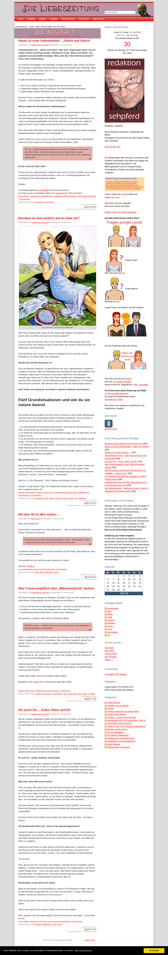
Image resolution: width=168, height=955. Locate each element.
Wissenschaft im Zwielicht (87, 196)
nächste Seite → (91, 940)
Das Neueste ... (111, 657)
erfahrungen (48, 572)
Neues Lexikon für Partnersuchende (120, 212)
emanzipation (57, 694)
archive (110, 708)
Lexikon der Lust (112, 197)
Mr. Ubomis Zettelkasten (118, 735)
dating (51, 498)
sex (75, 498)
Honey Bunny (36, 519)
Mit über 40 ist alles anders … (39, 514)
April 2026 (109, 648)
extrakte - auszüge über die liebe (121, 717)
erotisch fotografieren (116, 714)
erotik (109, 617)
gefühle (42, 19)
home (20, 19)
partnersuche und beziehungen (41, 196)
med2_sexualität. (140, 385)
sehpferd (31, 19)
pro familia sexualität (122, 382)
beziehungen (39, 202)
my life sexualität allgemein (116, 393)
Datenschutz (98, 19)
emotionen (58, 498)
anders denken (24, 196)
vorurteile (91, 694)
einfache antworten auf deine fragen (123, 711)
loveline (128, 379)
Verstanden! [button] (154, 951)
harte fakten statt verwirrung (119, 723)
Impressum (84, 19)
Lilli (123, 273)
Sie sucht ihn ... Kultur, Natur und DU (44, 709)
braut (54, 924)
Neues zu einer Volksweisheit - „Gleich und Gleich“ (54, 40)
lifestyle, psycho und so (45, 492)
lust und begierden (25, 569)
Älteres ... (109, 660)
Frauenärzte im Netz (114, 399)
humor (56, 572)
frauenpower (72, 694)
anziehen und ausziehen (27, 492)
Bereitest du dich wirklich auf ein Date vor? (49, 218)
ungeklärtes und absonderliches (65, 196)
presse (84, 694)
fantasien (111, 623)
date (46, 498)
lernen (65, 498)
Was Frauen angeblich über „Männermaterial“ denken (56, 588)
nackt (109, 629)
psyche (71, 498)
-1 (86, 207)
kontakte (53, 19)
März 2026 (109, 651)
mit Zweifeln (43, 190)
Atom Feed (112, 429)
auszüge (38, 694)
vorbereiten (82, 498)
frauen (65, 694)
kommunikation (68, 19)
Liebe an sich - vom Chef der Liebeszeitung (126, 726)
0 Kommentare (24, 199)
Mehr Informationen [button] (83, 950)
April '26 (124, 593)
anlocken (38, 924)
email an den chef (112, 147)
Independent (61, 193)
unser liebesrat (113, 744)
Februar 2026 (111, 654)
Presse (36, 682)
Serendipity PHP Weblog (115, 674)
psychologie (49, 202)
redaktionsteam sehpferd (40, 45)
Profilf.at (30, 566)
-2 (85, 207)
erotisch (110, 620)
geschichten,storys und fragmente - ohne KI (126, 720)
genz (80, 694)
